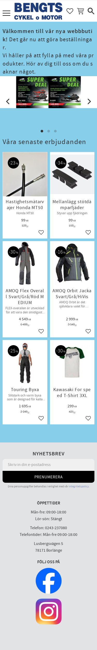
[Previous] (8, 101)
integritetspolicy (79, 486)
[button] (7, 13)
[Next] (88, 101)
